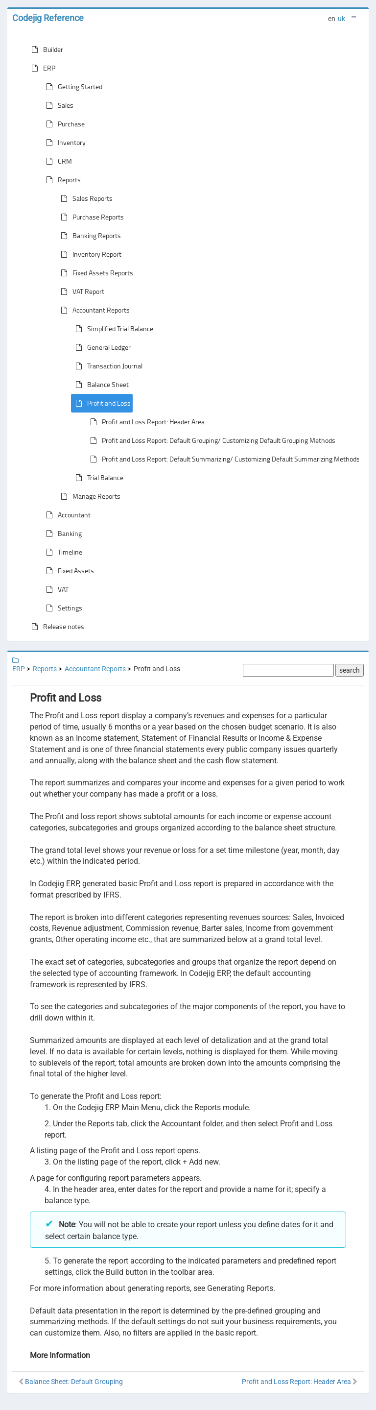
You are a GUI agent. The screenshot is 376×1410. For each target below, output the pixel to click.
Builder (45, 49)
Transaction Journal (106, 366)
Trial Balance (97, 477)
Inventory (64, 142)
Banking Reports (89, 235)
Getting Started (72, 86)
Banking (62, 533)
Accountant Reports (93, 310)
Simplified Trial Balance (112, 328)
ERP (41, 68)
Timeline (62, 552)
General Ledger (101, 347)
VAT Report (80, 291)
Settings (62, 608)
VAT (55, 589)
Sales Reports (85, 198)
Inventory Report (89, 254)
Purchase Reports (90, 217)
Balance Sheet (100, 384)
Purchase (63, 124)
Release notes (55, 626)
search (349, 670)
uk (341, 19)
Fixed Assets (68, 570)
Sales (57, 105)
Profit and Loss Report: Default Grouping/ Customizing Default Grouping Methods (210, 440)
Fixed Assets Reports (95, 273)
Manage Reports (88, 496)
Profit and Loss (101, 403)
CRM (57, 161)
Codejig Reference (48, 18)
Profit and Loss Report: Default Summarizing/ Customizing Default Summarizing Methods (223, 459)
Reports (61, 179)
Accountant (66, 515)
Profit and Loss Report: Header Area (145, 421)
